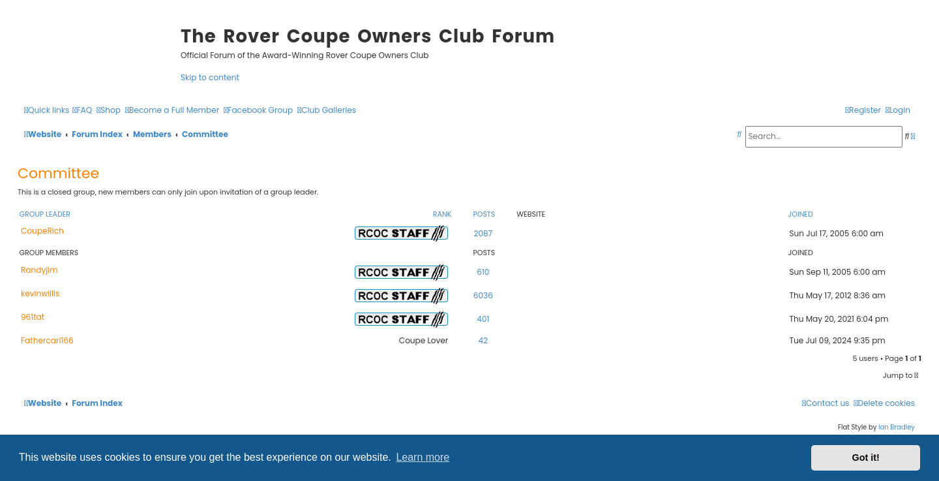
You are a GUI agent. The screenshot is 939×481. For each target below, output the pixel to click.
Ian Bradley (896, 427)
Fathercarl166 (47, 340)
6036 (483, 295)
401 (483, 318)
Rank (442, 214)
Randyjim (39, 269)
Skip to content (210, 77)
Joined (800, 214)
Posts (484, 214)
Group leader (45, 214)
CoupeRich (42, 230)
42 (483, 340)
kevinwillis (40, 293)
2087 (482, 233)
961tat (32, 316)
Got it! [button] (866, 457)
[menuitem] (82, 110)
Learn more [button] (422, 457)
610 (483, 271)
